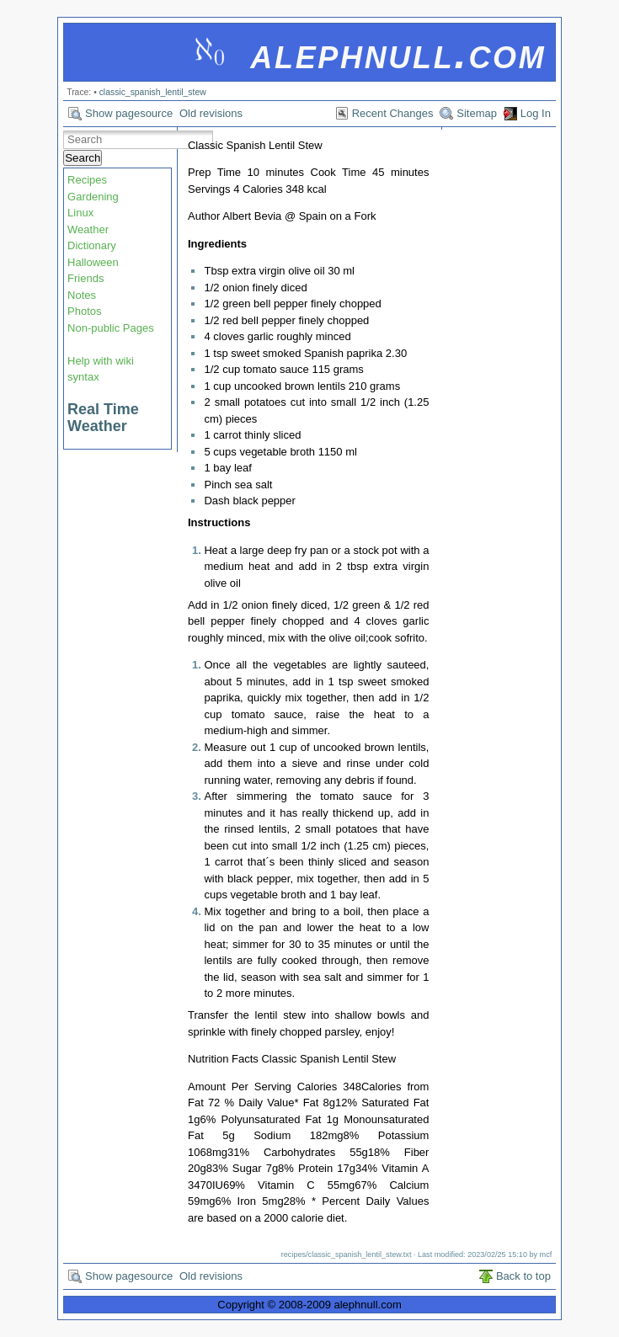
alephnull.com (398, 53)
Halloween (93, 262)
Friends (85, 278)
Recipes (87, 179)
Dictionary (91, 245)
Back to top (523, 1276)
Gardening (93, 196)
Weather (88, 229)
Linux (80, 212)
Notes (81, 295)
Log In (535, 113)
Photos (84, 311)
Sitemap (476, 113)
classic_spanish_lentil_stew (152, 92)
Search (82, 158)
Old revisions (211, 113)
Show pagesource (129, 113)
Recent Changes (393, 113)
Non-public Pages (110, 328)
